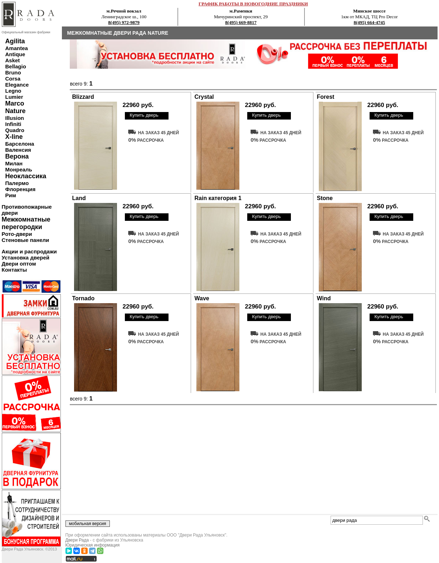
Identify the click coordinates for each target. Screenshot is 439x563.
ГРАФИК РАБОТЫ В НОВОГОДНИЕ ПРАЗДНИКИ (253, 3)
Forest (326, 97)
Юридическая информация (92, 545)
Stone (325, 198)
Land (79, 198)
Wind (324, 298)
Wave (202, 298)
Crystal (204, 97)
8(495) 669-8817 (241, 22)
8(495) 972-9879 (124, 22)
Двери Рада (77, 540)
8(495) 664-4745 (369, 22)
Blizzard (83, 97)
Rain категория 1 (218, 198)
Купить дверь (144, 115)
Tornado (83, 298)
